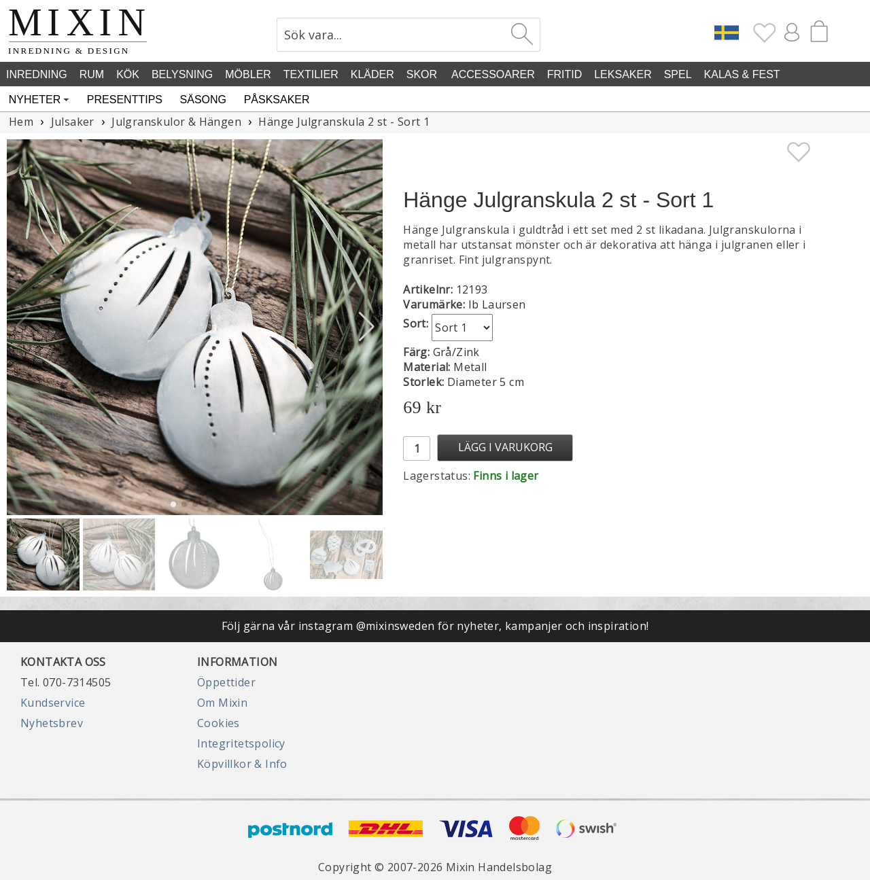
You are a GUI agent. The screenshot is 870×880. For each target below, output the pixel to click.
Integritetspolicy (241, 743)
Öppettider (226, 682)
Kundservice (52, 702)
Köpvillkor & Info (242, 763)
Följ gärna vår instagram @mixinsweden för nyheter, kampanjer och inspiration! (435, 625)
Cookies (218, 723)
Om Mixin (222, 702)
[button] (367, 327)
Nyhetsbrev (51, 723)
